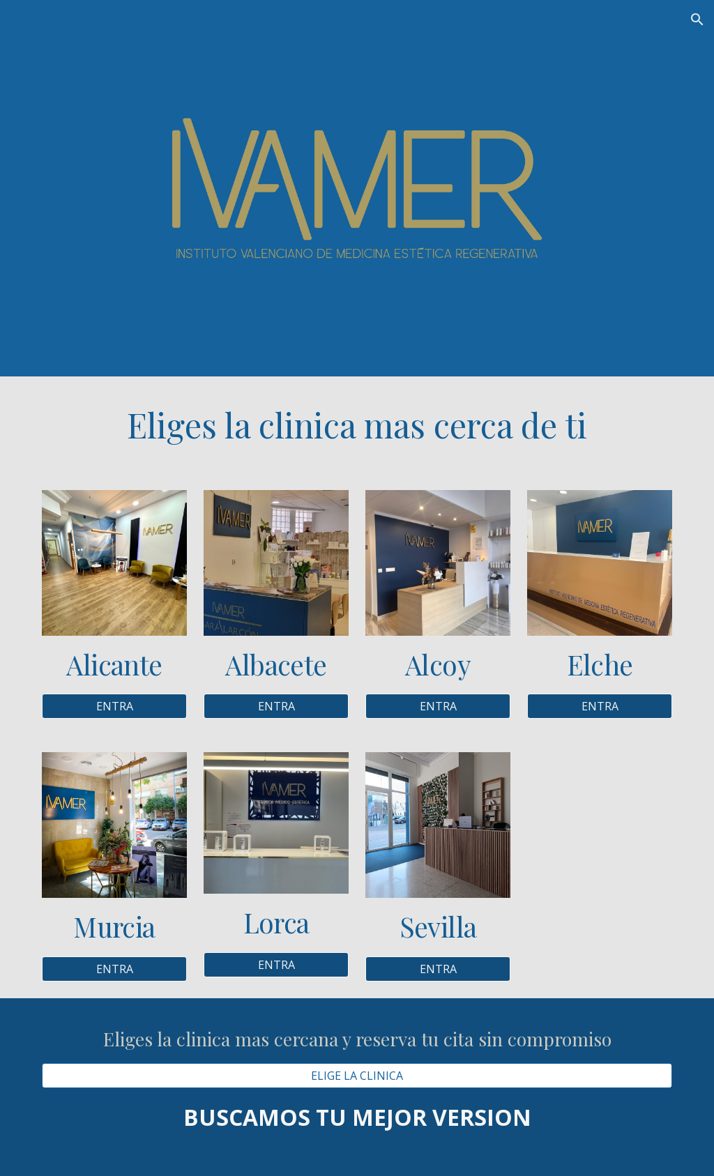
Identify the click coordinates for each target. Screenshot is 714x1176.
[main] (357, 425)
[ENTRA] (115, 706)
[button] (697, 19)
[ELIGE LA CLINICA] (357, 1075)
